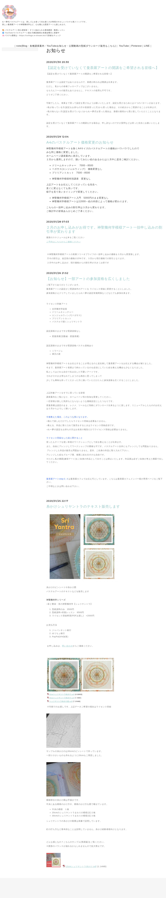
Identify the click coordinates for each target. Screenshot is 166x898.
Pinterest (136, 46)
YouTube (124, 46)
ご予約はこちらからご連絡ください (63, 242)
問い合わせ (67, 646)
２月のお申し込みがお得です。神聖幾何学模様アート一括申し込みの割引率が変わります (104, 229)
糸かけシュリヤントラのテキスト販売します (83, 506)
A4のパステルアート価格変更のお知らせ (80, 142)
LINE (147, 46)
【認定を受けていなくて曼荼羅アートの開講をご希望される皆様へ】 (102, 68)
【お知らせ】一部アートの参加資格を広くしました (88, 279)
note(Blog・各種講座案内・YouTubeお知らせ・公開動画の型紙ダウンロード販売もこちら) (66, 46)
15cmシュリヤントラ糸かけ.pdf (81, 866)
